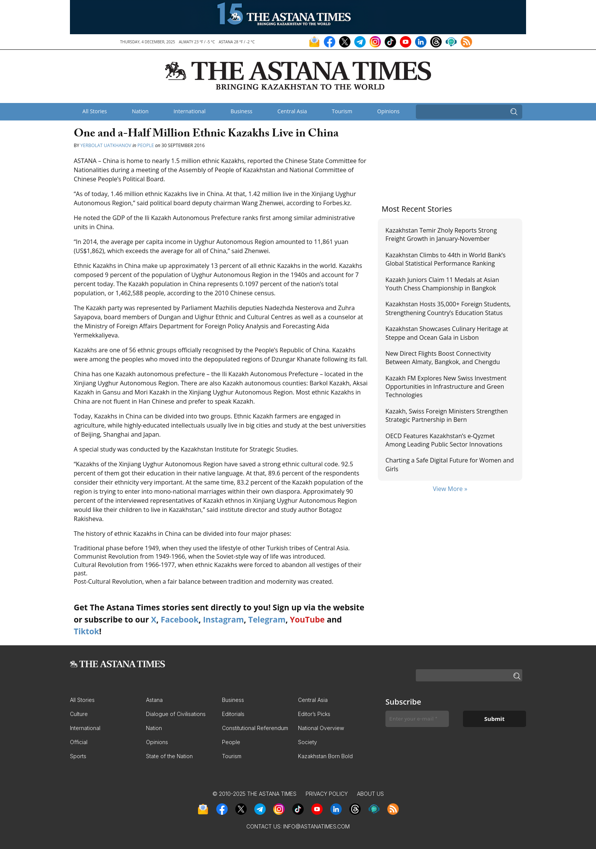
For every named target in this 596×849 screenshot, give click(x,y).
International (189, 111)
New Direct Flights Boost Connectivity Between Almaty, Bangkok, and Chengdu (442, 357)
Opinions (388, 111)
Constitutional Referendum (255, 728)
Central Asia (292, 111)
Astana (154, 700)
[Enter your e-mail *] (417, 719)
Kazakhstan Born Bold (325, 756)
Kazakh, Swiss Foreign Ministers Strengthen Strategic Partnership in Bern (446, 415)
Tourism (342, 111)
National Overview (321, 728)
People (145, 145)
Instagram (223, 619)
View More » (450, 489)
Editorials (233, 714)
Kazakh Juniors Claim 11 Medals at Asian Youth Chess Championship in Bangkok (442, 284)
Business (241, 111)
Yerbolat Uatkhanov (106, 145)
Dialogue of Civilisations (176, 714)
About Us (370, 793)
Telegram (266, 619)
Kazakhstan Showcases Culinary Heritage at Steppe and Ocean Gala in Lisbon (446, 333)
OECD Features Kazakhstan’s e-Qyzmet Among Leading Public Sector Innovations (443, 440)
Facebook (180, 619)
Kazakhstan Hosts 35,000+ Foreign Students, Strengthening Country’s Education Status (448, 308)
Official (78, 742)
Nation (140, 111)
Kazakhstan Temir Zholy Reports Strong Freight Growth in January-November (441, 234)
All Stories (94, 111)
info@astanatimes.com (316, 826)
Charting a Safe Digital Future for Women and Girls (449, 464)
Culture (79, 714)
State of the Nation (169, 756)
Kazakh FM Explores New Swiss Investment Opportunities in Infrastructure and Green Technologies (445, 386)
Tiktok (86, 631)
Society (307, 742)
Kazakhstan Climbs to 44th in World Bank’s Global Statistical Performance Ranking (445, 259)
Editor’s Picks (314, 714)
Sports (78, 756)
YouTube (307, 619)
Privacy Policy (327, 793)
